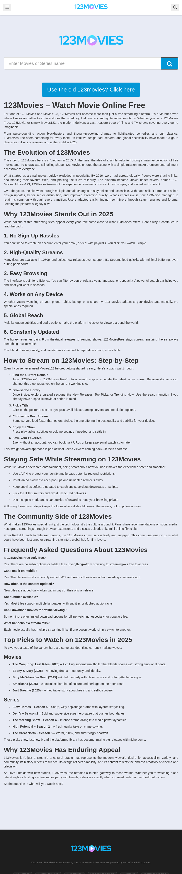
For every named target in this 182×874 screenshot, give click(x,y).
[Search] (169, 63)
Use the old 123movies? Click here (91, 89)
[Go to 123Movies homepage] (91, 849)
